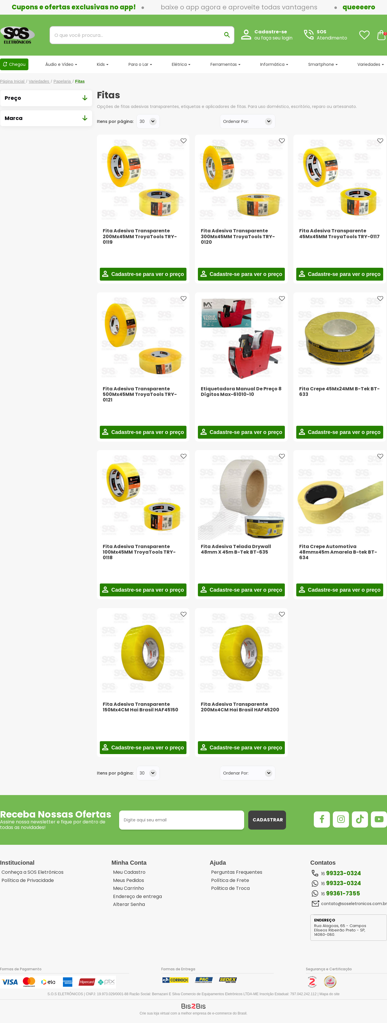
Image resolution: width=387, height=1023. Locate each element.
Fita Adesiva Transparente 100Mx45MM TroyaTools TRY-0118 (139, 552)
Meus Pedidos (128, 880)
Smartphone (321, 64)
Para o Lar (138, 64)
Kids (101, 64)
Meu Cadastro (129, 872)
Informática (272, 64)
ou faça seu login (273, 38)
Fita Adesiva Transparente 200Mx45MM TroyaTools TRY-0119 (140, 236)
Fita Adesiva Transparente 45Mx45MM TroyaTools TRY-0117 (339, 233)
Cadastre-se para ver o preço (147, 274)
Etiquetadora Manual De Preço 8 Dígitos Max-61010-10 (241, 391)
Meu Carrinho (128, 888)
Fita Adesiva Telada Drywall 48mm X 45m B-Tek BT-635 (236, 549)
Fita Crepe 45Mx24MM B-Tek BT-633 (339, 391)
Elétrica (179, 64)
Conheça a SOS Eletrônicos (32, 872)
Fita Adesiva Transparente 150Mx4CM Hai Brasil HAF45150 (140, 707)
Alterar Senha (129, 904)
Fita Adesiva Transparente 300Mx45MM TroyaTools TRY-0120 (238, 236)
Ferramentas (223, 64)
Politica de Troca (230, 888)
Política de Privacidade (27, 880)
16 (341, 873)
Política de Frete (230, 880)
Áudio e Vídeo (59, 64)
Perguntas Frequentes (236, 872)
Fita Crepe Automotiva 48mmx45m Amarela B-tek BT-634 (338, 552)
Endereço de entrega (137, 896)
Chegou (17, 64)
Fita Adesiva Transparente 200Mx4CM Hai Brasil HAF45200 (240, 707)
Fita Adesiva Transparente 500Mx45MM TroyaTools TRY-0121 (140, 394)
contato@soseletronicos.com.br (354, 903)
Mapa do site (329, 994)
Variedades (368, 64)
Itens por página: (115, 121)
